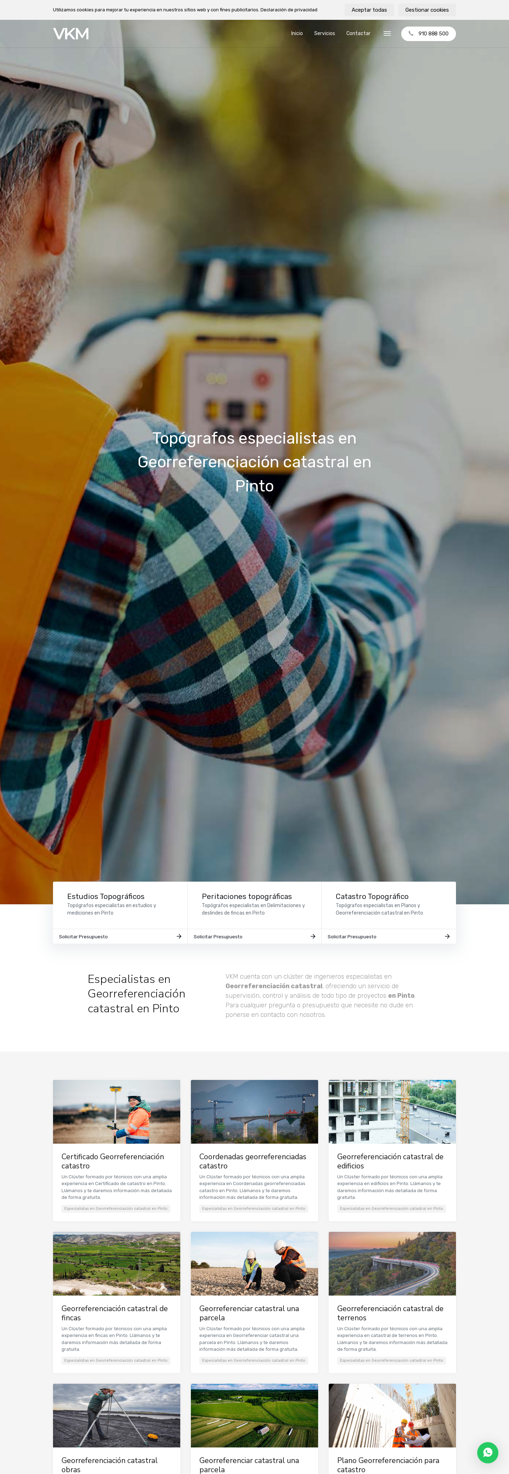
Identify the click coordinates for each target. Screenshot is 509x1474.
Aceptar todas (369, 10)
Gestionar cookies (427, 10)
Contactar (358, 33)
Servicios (324, 33)
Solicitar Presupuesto (120, 940)
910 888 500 (429, 34)
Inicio (297, 33)
